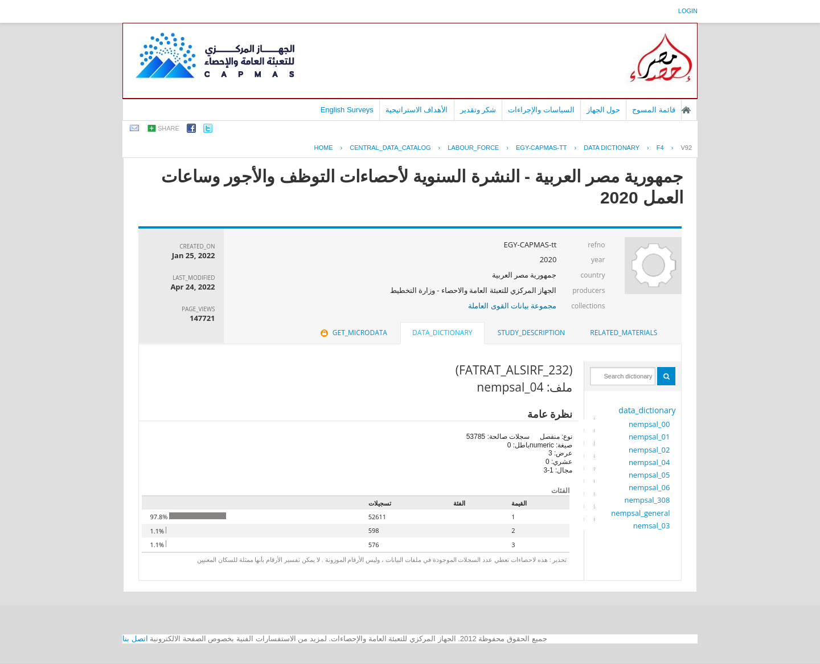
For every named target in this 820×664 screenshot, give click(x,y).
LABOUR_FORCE (473, 147)
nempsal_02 (649, 449)
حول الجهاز (604, 109)
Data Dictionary (611, 147)
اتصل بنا (135, 638)
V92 (686, 147)
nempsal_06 (649, 487)
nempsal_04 (649, 462)
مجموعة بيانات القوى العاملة (512, 305)
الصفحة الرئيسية (686, 110)
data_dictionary (646, 410)
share (168, 128)
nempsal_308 (647, 499)
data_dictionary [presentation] (442, 332)
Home (323, 147)
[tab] (623, 333)
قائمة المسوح (653, 109)
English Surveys (347, 109)
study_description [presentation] (531, 332)
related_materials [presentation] (623, 332)
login (688, 10)
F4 (660, 147)
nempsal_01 (649, 436)
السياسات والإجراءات (541, 109)
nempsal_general (640, 513)
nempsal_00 (649, 424)
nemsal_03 (651, 525)
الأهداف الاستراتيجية (417, 109)
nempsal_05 (649, 474)
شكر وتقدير (478, 109)
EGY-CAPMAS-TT (541, 147)
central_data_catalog (390, 147)
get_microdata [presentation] (352, 332)
